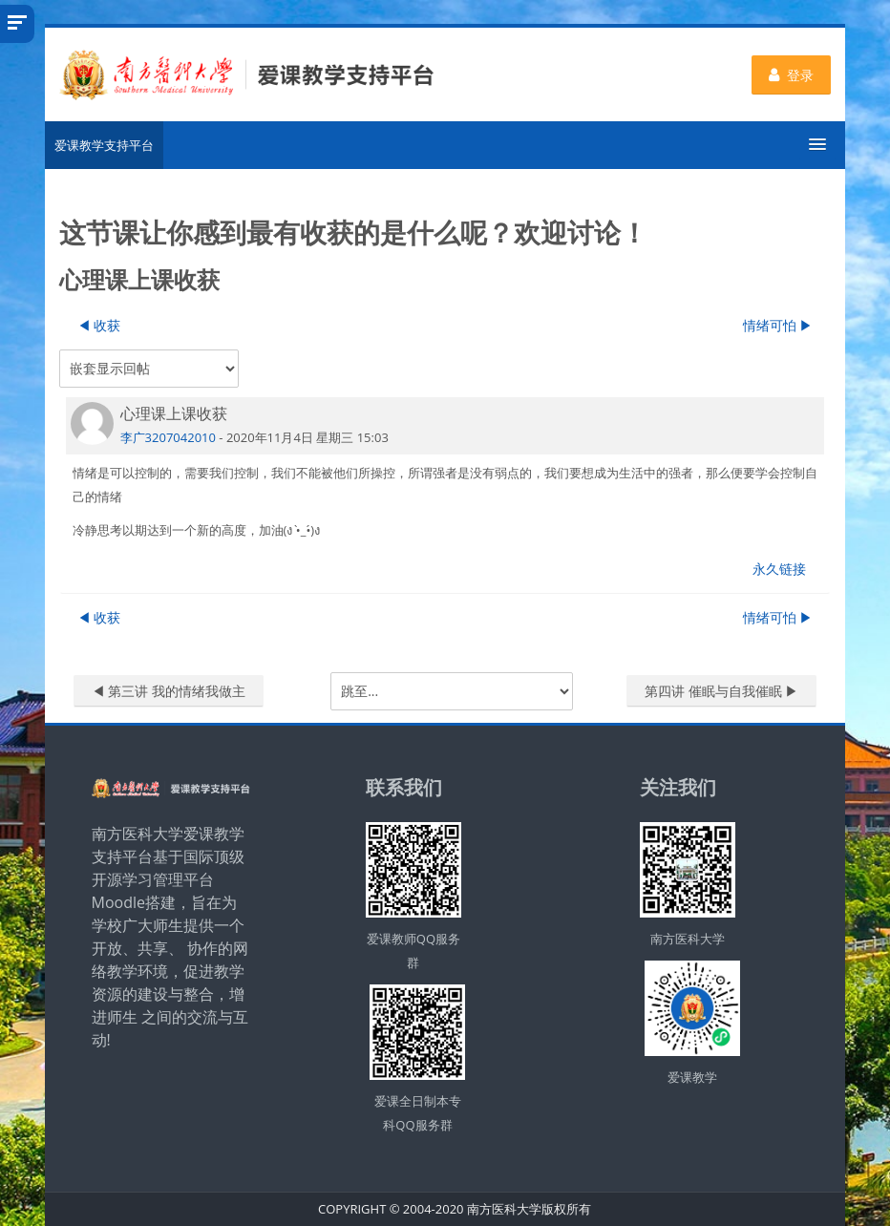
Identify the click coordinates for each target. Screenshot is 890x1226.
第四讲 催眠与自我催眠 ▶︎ (721, 691)
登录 (791, 75)
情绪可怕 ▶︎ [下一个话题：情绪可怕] (778, 325)
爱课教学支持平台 (104, 145)
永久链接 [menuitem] (779, 569)
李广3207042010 (168, 437)
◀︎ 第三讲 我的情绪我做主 (168, 691)
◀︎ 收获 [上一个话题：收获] (99, 325)
